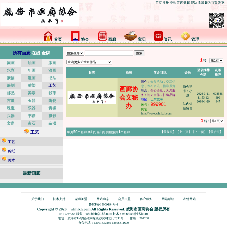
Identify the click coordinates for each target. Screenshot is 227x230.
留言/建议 (183, 2)
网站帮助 (168, 199)
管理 (190, 39)
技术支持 (59, 199)
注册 (166, 2)
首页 (159, 2)
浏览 (221, 2)
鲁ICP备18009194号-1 (103, 204)
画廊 (107, 39)
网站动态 (102, 199)
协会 (80, 39)
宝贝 (135, 39)
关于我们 (37, 199)
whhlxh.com (80, 209)
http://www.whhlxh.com (156, 113)
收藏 (201, 2)
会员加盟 (124, 199)
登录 (173, 2)
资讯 (163, 39)
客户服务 (146, 199)
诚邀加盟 (81, 199)
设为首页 (211, 2)
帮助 (194, 2)
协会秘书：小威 (187, 91)
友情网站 (189, 199)
